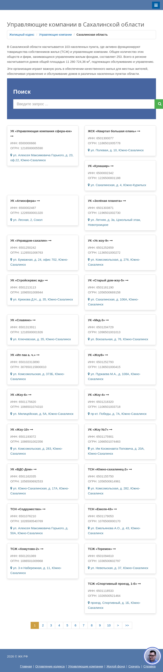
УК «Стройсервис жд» (29, 280)
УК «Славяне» (23, 320)
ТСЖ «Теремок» (102, 549)
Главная (26, 666)
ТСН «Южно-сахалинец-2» (110, 469)
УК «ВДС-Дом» (23, 469)
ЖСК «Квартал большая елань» (114, 131)
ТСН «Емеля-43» (102, 509)
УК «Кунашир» (101, 166)
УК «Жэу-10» (21, 429)
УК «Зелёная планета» (107, 200)
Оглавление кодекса (50, 666)
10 (109, 625)
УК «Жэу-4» (98, 394)
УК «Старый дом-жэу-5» (108, 280)
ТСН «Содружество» (28, 509)
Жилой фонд (116, 666)
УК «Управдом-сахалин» (31, 240)
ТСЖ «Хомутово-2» (26, 549)
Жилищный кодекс (21, 34)
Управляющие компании (55, 34)
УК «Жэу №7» (100, 429)
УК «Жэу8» (98, 355)
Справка (149, 666)
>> (127, 625)
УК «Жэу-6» (20, 394)
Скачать (134, 666)
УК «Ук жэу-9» (100, 240)
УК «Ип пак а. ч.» (25, 355)
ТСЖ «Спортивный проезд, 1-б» (114, 583)
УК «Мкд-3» (98, 320)
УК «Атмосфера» (25, 200)
